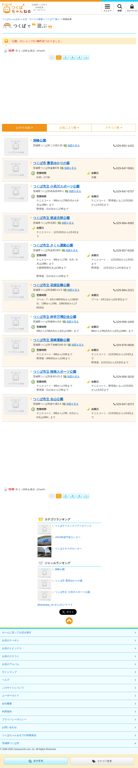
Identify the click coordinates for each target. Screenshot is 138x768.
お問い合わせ (9, 727)
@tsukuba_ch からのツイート (55, 604)
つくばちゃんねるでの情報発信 (19, 735)
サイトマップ (9, 672)
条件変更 (36, 761)
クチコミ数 (113, 127)
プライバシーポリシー (14, 719)
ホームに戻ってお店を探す (16, 632)
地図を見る (73, 145)
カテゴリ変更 (102, 761)
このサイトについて (13, 687)
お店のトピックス (12, 648)
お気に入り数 (69, 127)
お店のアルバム (10, 664)
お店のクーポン (10, 640)
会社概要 (7, 703)
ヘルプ (5, 679)
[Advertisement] (69, 93)
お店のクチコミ (10, 656)
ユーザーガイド (10, 695)
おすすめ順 (24, 127)
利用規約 (7, 711)
